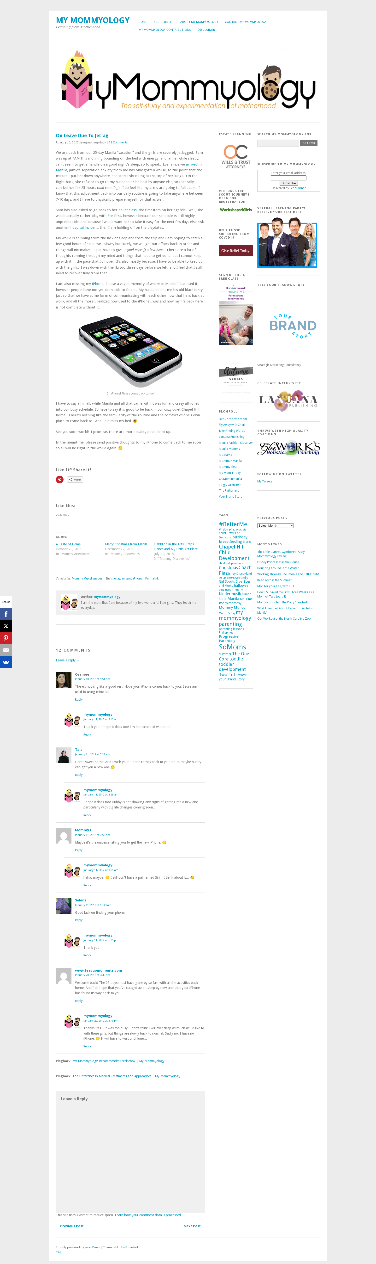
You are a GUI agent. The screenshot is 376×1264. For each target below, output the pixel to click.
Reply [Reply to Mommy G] (78, 850)
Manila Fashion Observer (236, 442)
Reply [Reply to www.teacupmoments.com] (78, 1001)
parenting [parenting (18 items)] (230, 624)
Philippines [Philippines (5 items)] (226, 632)
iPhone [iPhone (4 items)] (238, 589)
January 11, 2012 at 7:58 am (92, 835)
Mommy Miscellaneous (87, 578)
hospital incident (83, 227)
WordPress (92, 1247)
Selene (81, 900)
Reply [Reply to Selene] (78, 920)
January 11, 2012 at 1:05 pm (100, 940)
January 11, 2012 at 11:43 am (93, 905)
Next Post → (194, 1226)
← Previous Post (70, 1226)
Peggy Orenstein (230, 485)
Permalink (152, 578)
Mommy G (84, 830)
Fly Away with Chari (232, 424)
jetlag (117, 578)
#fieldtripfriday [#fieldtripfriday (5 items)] (229, 529)
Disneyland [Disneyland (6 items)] (244, 573)
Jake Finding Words (232, 430)
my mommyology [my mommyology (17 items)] (235, 615)
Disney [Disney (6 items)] (231, 573)
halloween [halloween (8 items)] (242, 585)
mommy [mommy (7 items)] (235, 603)
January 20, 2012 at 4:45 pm (92, 975)
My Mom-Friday (230, 473)
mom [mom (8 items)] (223, 603)
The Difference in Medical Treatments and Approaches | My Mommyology (126, 1076)
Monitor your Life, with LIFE (275, 586)
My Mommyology (92, 20)
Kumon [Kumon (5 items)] (246, 594)
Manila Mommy (229, 448)
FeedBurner (298, 188)
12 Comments (118, 142)
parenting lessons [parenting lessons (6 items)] (231, 629)
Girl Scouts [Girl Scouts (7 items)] (227, 581)
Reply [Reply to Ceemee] (78, 699)
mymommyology (107, 597)
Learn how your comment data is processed (148, 1215)
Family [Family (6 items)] (243, 578)
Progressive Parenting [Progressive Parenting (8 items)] (229, 638)
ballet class (127, 210)
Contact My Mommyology (246, 22)
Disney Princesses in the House (278, 562)
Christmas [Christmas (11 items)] (228, 567)
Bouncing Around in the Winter (278, 568)
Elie (110, 216)
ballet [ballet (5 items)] (222, 533)
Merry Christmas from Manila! (126, 544)
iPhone (97, 284)
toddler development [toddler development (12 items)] (232, 667)
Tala (78, 749)
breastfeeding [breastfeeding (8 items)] (230, 541)
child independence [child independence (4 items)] (231, 563)
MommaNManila (230, 460)
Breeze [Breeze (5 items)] (247, 541)
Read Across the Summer (274, 580)
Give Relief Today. (235, 251)
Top (59, 1252)
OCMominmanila (230, 479)
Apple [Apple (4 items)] (242, 529)
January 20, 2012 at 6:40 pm (100, 1020)
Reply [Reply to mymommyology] (87, 734)
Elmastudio (133, 1247)
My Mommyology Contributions (165, 29)
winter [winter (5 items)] (242, 675)
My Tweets (264, 481)
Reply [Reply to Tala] (78, 775)
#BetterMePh (164, 22)
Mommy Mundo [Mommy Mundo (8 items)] (232, 607)
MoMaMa (225, 454)
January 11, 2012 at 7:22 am (92, 754)
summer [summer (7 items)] (225, 654)
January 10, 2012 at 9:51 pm (92, 679)
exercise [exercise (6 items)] (233, 578)
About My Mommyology (199, 22)
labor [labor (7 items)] (223, 599)
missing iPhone (132, 578)
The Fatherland (229, 490)
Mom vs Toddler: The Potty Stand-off (282, 602)
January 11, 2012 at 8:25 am (100, 794)
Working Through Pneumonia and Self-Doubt (288, 574)
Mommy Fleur (228, 467)
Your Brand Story (230, 496)
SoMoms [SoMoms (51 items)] (232, 647)
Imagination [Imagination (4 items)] (226, 589)
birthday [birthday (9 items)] (239, 537)
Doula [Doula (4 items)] (222, 578)
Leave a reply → (68, 660)
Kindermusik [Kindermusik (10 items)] (230, 593)
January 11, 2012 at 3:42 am (100, 719)
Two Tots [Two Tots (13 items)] (228, 674)
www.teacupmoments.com (98, 970)
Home (143, 22)
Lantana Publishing (231, 436)
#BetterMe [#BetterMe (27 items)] (233, 524)
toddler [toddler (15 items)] (237, 659)
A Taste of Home (68, 544)
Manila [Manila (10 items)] (233, 598)
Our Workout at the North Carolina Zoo (284, 618)
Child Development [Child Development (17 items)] (234, 555)
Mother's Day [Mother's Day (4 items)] (227, 613)
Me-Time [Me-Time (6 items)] (246, 599)
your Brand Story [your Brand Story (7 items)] (232, 679)
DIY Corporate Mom (233, 419)
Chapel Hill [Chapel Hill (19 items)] (232, 547)
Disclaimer (206, 29)
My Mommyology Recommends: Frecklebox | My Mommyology (118, 1061)
